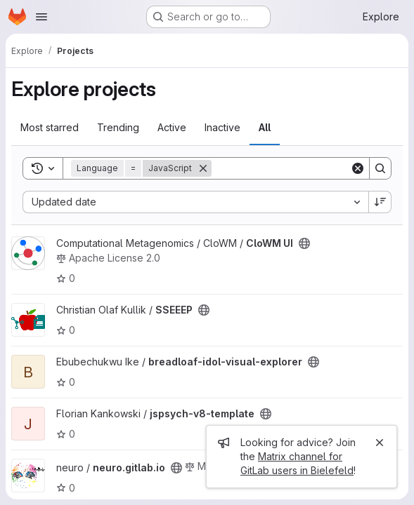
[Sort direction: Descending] (380, 202)
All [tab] (265, 127)
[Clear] (357, 168)
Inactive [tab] (222, 127)
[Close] (379, 442)
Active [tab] (171, 127)
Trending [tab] (118, 127)
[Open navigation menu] (41, 17)
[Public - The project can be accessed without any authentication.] (304, 243)
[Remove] (203, 168)
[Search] (298, 168)
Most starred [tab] (49, 127)
